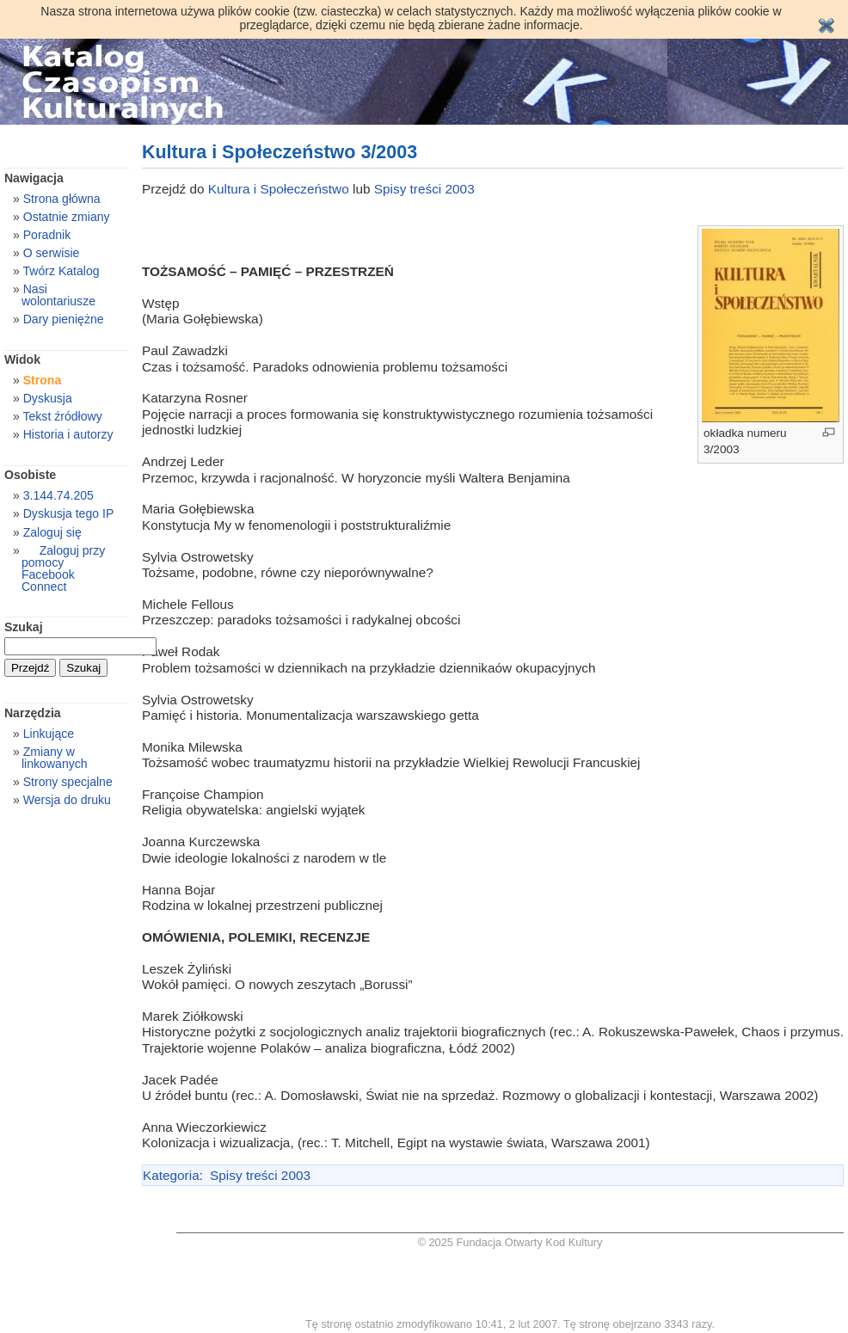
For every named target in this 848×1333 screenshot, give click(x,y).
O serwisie (51, 253)
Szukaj (23, 627)
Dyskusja (47, 398)
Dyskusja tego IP (68, 513)
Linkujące (48, 733)
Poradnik (47, 235)
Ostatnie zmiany (66, 217)
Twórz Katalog (60, 271)
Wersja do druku (67, 800)
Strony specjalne (68, 782)
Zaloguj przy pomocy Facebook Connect (63, 568)
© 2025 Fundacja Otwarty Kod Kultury (510, 1242)
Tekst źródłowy (61, 416)
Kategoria (171, 1175)
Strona (42, 380)
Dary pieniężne (63, 319)
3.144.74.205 (58, 495)
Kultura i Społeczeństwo (280, 188)
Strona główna (62, 199)
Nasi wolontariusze (58, 295)
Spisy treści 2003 (424, 188)
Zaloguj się (52, 532)
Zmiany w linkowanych (55, 758)
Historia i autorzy (68, 434)
